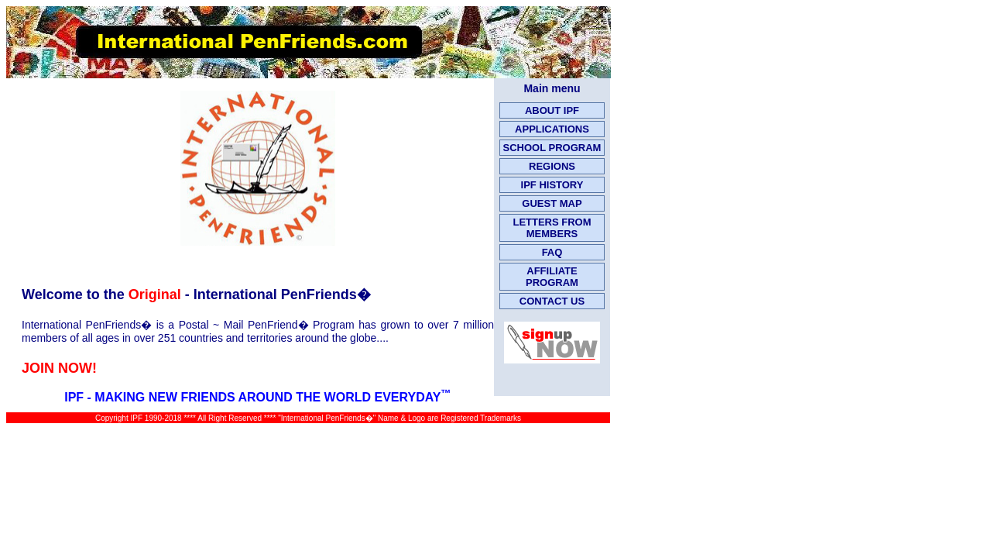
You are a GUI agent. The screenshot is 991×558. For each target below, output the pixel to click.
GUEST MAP (551, 203)
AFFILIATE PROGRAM (552, 276)
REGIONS (552, 166)
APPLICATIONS (552, 129)
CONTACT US (552, 301)
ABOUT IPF (552, 110)
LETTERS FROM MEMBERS (552, 227)
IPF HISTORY (552, 185)
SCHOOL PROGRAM (552, 147)
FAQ (552, 252)
